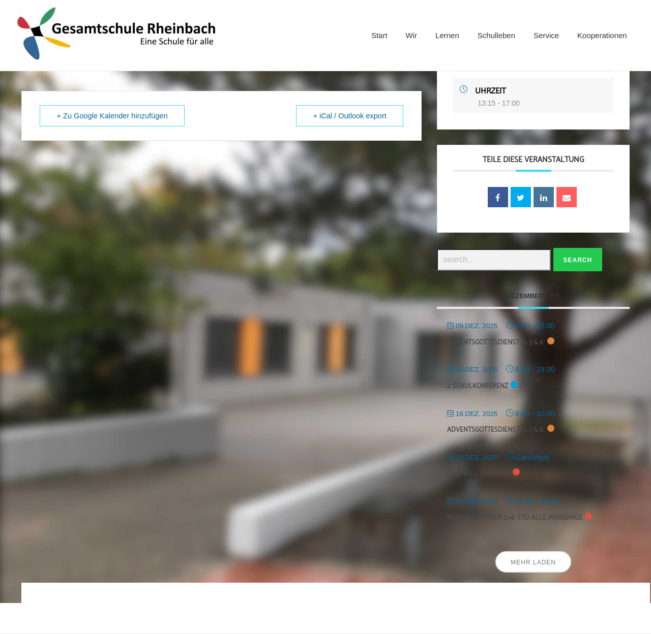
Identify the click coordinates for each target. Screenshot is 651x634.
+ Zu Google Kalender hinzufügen (113, 116)
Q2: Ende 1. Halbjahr (478, 473)
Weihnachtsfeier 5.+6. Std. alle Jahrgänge (514, 518)
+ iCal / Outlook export (349, 116)
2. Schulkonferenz (477, 386)
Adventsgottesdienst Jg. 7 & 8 (496, 430)
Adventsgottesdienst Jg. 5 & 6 (496, 342)
